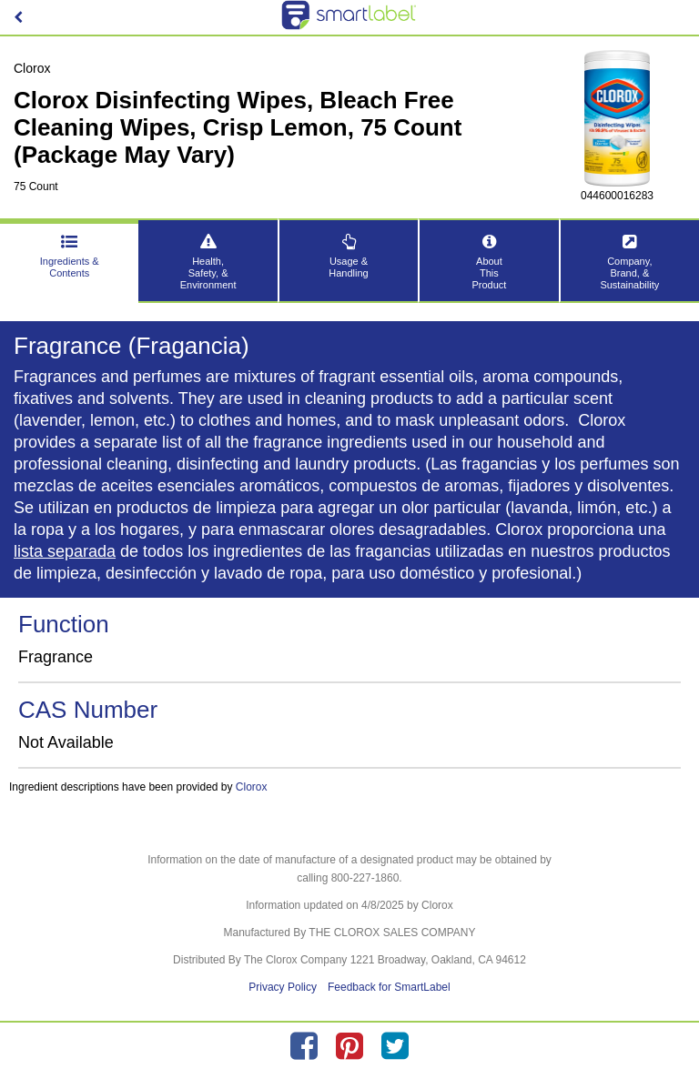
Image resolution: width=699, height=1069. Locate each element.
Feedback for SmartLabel (389, 987)
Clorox (252, 787)
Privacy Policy (282, 987)
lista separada (65, 551)
